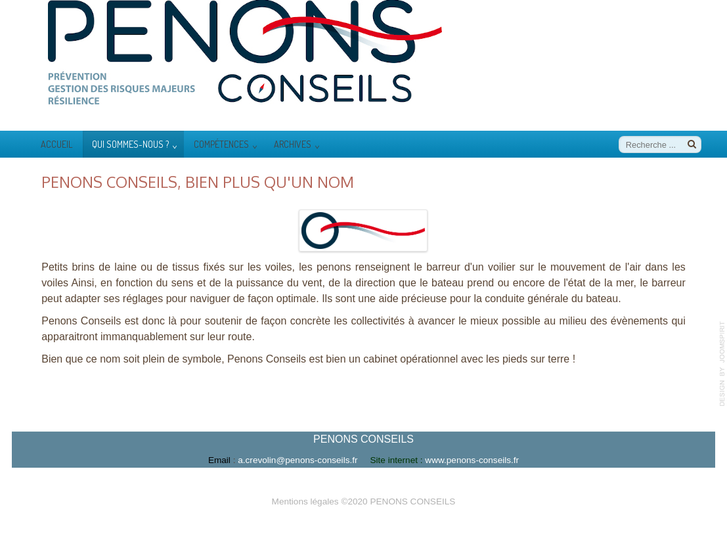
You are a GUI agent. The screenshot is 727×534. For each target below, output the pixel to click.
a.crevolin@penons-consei (304, 461)
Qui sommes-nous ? (130, 144)
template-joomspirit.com (722, 364)
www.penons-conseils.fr (472, 461)
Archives (292, 144)
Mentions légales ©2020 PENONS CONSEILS (364, 500)
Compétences (221, 144)
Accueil (57, 144)
